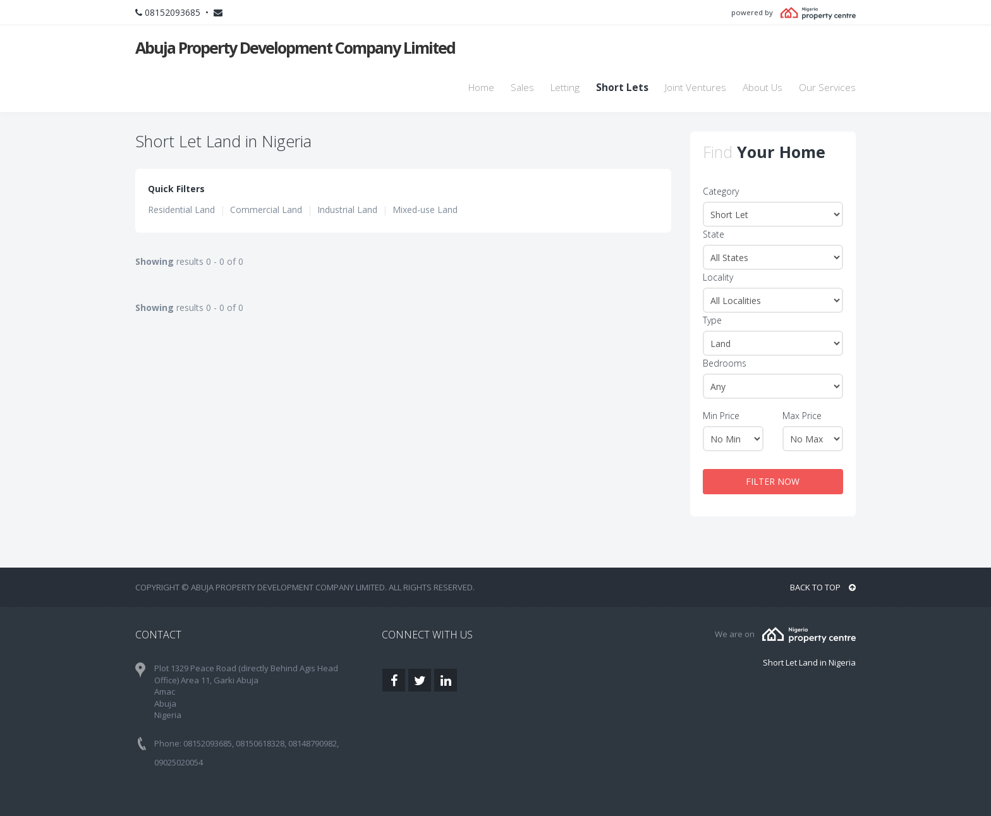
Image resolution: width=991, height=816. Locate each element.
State (713, 234)
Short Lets (622, 87)
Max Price (802, 416)
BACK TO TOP (823, 587)
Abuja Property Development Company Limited (295, 47)
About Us (762, 87)
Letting (565, 87)
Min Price (721, 416)
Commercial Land (266, 210)
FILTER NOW (772, 481)
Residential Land (181, 210)
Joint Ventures (695, 87)
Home (481, 87)
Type (712, 320)
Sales (522, 87)
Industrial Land (347, 210)
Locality (718, 277)
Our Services (827, 87)
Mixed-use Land (425, 210)
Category (721, 191)
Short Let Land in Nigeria (809, 662)
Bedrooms (724, 363)
